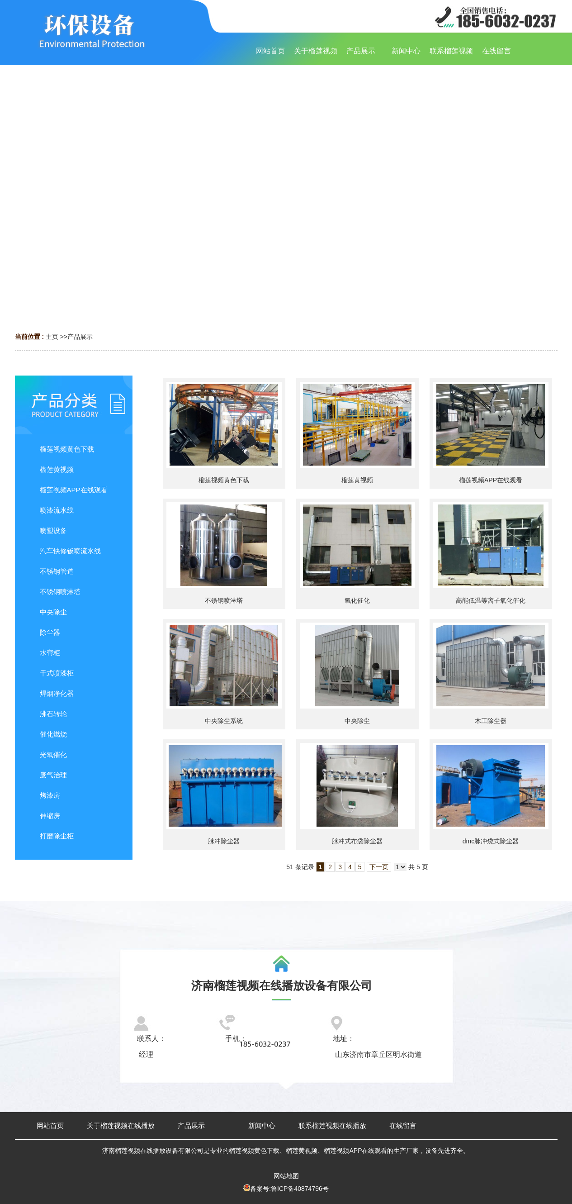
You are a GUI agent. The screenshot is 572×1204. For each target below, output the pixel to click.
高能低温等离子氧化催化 (490, 600)
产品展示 (80, 336)
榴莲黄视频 (357, 480)
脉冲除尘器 (224, 841)
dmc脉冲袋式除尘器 (491, 841)
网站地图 (286, 1176)
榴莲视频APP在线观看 (490, 480)
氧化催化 (357, 600)
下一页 (378, 867)
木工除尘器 (490, 720)
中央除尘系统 (224, 720)
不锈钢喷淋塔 (224, 600)
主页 (52, 336)
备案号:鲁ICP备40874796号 (289, 1188)
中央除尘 (357, 720)
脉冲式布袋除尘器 (357, 841)
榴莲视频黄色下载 (224, 480)
